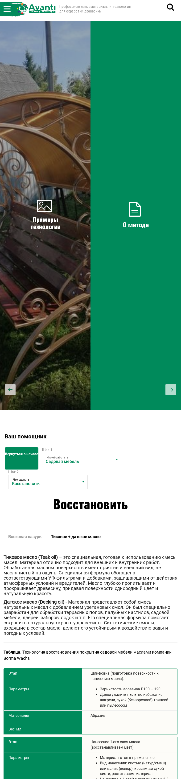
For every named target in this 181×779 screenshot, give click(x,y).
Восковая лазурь (24, 536)
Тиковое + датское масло (76, 536)
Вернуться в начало (21, 454)
